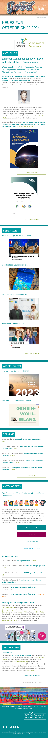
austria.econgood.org (27, 732)
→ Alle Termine (31, 475)
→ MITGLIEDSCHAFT (32, 528)
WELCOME (31, 670)
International (5, 706)
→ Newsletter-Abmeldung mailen (31, 682)
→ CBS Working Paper (31, 219)
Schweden (19, 708)
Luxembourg (36, 706)
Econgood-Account (8, 608)
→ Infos (14, 448)
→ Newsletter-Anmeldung (31, 675)
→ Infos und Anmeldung (25, 126)
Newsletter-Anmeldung (20, 662)
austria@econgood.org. (10, 620)
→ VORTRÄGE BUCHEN (31, 548)
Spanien (25, 708)
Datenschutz (32, 734)
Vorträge (16, 509)
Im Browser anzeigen (41, 17)
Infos (17, 462)
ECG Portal (40, 612)
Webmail (35, 610)
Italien (30, 706)
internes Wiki (22, 612)
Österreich (43, 706)
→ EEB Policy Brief (32, 172)
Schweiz (30, 708)
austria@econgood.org (40, 732)
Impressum (25, 734)
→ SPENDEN (31, 534)
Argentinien (13, 706)
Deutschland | (24, 706)
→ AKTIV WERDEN (31, 541)
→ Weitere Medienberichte (31, 353)
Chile (18, 706)
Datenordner (6, 612)
